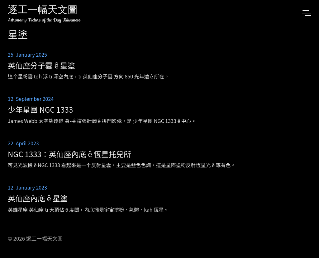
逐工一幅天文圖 (43, 10)
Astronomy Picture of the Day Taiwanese (44, 20)
